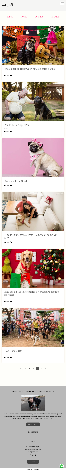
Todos (10, 17)
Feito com (32, 469)
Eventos (39, 17)
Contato (33, 462)
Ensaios (55, 17)
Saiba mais (33, 424)
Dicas (24, 17)
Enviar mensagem (34, 446)
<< (21, 368)
